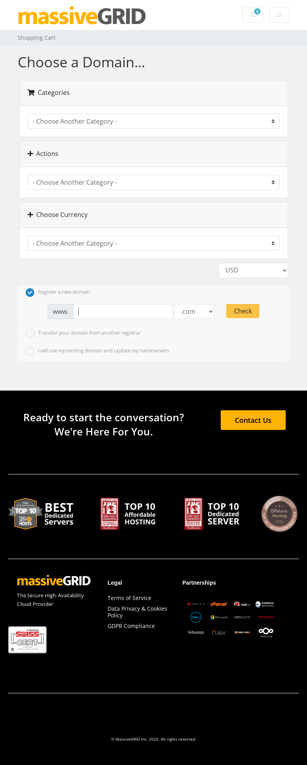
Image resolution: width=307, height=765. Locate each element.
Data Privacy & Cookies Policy (137, 612)
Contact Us (253, 420)
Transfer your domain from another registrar (83, 333)
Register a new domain (58, 292)
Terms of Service (129, 598)
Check (243, 311)
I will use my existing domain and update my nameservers (97, 351)
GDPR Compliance (131, 626)
